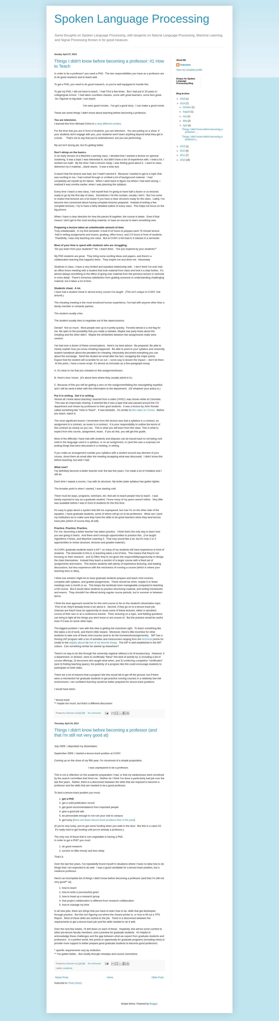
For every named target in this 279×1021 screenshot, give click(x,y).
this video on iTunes (143, 410)
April (185, 125)
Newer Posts (61, 977)
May (185, 120)
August (187, 111)
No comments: (95, 713)
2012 (183, 150)
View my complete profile (189, 70)
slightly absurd (77, 642)
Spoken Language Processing (131, 18)
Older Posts (158, 977)
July (185, 116)
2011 (183, 155)
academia (67, 968)
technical (147, 639)
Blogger (153, 1003)
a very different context (108, 123)
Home (110, 977)
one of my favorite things (103, 642)
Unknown (185, 65)
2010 (183, 160)
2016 (183, 98)
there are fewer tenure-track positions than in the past (104, 819)
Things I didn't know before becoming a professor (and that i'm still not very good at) (105, 733)
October (187, 107)
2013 (183, 146)
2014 (183, 103)
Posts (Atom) (75, 983)
